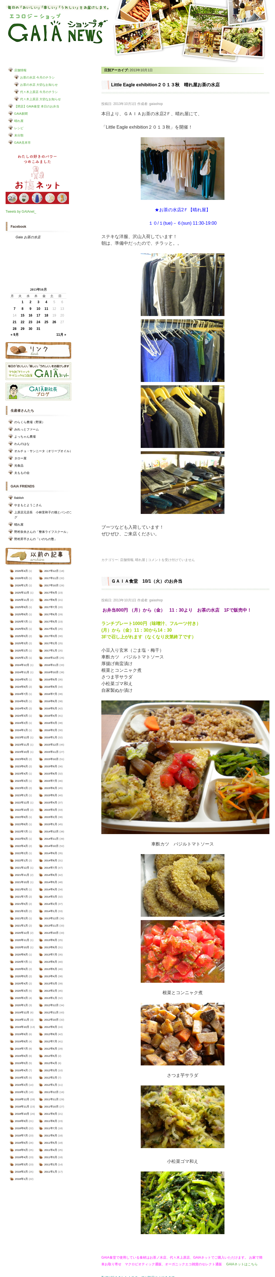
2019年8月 (21, 1041)
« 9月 (15, 335)
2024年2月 (21, 722)
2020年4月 (21, 983)
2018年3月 (21, 1164)
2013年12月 (51, 918)
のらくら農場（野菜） (29, 422)
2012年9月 (50, 1026)
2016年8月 (50, 686)
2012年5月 (50, 1055)
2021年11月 (22, 874)
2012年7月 (50, 1041)
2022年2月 (21, 853)
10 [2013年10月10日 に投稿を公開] (38, 309)
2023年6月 (21, 766)
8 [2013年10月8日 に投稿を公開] (22, 309)
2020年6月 (21, 968)
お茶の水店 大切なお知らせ (39, 84)
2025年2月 (21, 650)
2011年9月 (50, 1113)
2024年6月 (21, 701)
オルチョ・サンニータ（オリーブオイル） (43, 451)
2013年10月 (51, 932)
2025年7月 (21, 621)
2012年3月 (50, 1070)
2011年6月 (50, 1135)
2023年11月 (22, 744)
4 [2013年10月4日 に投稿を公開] (46, 302)
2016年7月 (50, 693)
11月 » (61, 335)
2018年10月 (22, 1113)
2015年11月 (51, 751)
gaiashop (156, 104)
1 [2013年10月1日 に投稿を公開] (22, 302)
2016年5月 (50, 708)
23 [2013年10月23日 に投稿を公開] (30, 322)
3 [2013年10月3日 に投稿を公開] (38, 302)
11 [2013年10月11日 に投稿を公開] (46, 309)
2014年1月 (50, 911)
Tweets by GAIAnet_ (21, 212)
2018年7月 (21, 1135)
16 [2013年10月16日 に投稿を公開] (30, 315)
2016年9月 (50, 679)
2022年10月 (22, 809)
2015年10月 (51, 759)
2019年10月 (22, 1026)
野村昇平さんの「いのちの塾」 (35, 539)
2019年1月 (21, 1092)
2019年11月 (22, 1019)
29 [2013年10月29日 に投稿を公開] (22, 329)
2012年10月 (51, 1019)
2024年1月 (21, 730)
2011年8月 (50, 1120)
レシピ (18, 128)
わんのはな (22, 443)
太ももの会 (22, 472)
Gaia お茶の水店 (28, 237)
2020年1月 (21, 1005)
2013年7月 (50, 954)
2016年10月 (51, 672)
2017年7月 (50, 607)
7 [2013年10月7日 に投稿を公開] (15, 309)
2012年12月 (51, 1005)
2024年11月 (22, 672)
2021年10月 (22, 882)
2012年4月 (50, 1063)
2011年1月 (50, 1171)
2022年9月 (21, 816)
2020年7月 (21, 961)
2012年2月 (50, 1077)
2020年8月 (21, 954)
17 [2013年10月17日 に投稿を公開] (38, 315)
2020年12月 (22, 932)
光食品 (18, 465)
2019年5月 (21, 1063)
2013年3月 (50, 983)
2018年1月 (21, 1178)
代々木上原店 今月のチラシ (39, 92)
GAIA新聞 (21, 113)
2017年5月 (50, 621)
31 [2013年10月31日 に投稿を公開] (38, 329)
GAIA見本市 (22, 142)
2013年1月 (50, 997)
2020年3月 (21, 990)
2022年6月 (21, 838)
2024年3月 (21, 715)
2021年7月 (21, 896)
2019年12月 (22, 1012)
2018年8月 (21, 1128)
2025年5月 (21, 636)
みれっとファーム (26, 429)
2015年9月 (50, 766)
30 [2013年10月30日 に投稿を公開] (30, 329)
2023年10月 (22, 751)
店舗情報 (20, 70)
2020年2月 (21, 997)
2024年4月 (21, 708)
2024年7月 (21, 693)
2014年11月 (51, 838)
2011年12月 (51, 1092)
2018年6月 (21, 1142)
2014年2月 (50, 903)
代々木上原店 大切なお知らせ (40, 99)
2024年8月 (21, 686)
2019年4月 (21, 1070)
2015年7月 (50, 780)
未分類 (18, 135)
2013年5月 (50, 968)
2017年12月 (51, 570)
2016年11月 (51, 664)
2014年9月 (50, 853)
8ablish (19, 497)
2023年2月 (21, 788)
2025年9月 (21, 607)
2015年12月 (51, 744)
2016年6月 (50, 701)
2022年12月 (22, 802)
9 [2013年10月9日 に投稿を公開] (31, 309)
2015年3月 (50, 809)
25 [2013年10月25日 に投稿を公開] (46, 322)
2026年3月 (21, 578)
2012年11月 (51, 1012)
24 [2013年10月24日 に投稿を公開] (38, 322)
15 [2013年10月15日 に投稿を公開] (22, 315)
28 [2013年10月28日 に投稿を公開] (14, 329)
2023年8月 (21, 759)
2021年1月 (21, 925)
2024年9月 (21, 679)
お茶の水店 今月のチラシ (37, 77)
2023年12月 (22, 737)
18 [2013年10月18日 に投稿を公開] (46, 315)
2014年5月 (50, 882)
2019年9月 (21, 1034)
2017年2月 (50, 643)
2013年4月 (50, 976)
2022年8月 (21, 824)
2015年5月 (50, 795)
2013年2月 (50, 990)
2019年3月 (21, 1077)
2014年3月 (50, 896)
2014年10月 (51, 845)
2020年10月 (22, 947)
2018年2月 (21, 1171)
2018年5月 (21, 1149)
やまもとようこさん (28, 505)
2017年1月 (50, 650)
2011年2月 (50, 1164)
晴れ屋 (18, 120)
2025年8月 (21, 614)
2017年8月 (50, 599)
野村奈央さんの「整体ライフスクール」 (42, 531)
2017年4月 (50, 628)
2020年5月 (21, 976)
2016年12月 (51, 657)
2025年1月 (21, 657)
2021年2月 (21, 918)
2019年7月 (21, 1048)
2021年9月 (21, 889)
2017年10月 (51, 585)
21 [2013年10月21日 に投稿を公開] (14, 322)
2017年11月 (51, 578)
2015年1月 (50, 824)
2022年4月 (21, 845)
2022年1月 (21, 860)
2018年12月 (22, 1099)
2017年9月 (50, 592)
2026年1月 (21, 585)
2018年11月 (22, 1106)
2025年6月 (21, 628)
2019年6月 (21, 1055)
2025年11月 (22, 599)
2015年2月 (50, 816)
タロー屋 (20, 458)
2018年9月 (21, 1120)
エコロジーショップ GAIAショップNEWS (58, 29)
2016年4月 (50, 715)
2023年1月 (21, 795)
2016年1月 (50, 737)
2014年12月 (51, 831)
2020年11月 (22, 940)
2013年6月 (50, 961)
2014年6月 (50, 874)
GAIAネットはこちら (242, 1264)
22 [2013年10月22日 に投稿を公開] (22, 322)
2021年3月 (21, 911)
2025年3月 (21, 643)
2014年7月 (50, 867)
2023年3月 (21, 780)
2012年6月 (50, 1048)
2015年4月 (50, 802)
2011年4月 (50, 1149)
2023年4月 (21, 773)
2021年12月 (22, 867)
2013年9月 (50, 940)
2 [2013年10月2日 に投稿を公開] (31, 302)
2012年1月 (50, 1084)
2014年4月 (50, 889)
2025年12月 (22, 592)
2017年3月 (50, 636)
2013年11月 (51, 925)
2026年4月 (21, 570)
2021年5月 (21, 903)
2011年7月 (50, 1128)
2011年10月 (51, 1106)
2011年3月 (50, 1157)
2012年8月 (50, 1034)
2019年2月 (21, 1084)
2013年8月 (50, 947)
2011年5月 (50, 1142)
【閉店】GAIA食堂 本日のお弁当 (36, 106)
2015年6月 (50, 788)
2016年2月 (50, 730)
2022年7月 (21, 831)
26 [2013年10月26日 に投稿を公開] (54, 322)
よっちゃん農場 (25, 436)
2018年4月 (21, 1157)
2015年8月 (50, 773)
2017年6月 (50, 614)
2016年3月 (50, 722)
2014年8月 (50, 860)
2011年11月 (51, 1099)
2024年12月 (22, 664)
